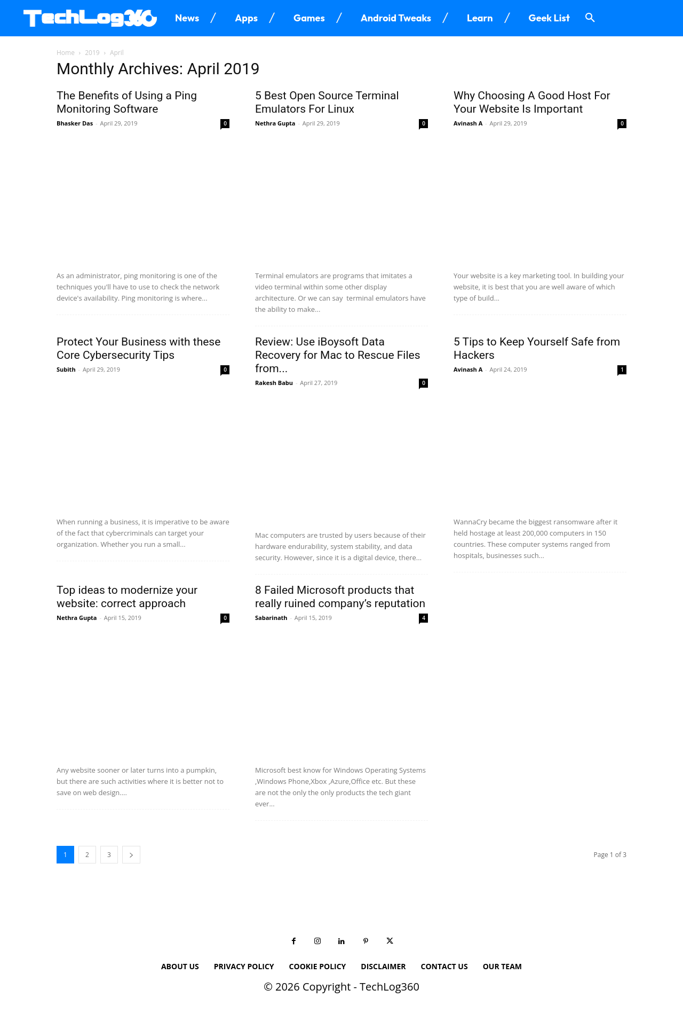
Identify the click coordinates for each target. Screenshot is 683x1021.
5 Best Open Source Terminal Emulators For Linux (327, 102)
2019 (92, 52)
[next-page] (131, 854)
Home (66, 52)
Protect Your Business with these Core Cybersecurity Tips (138, 348)
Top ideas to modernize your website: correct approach (127, 597)
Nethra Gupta (275, 123)
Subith (66, 369)
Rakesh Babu (274, 383)
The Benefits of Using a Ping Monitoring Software (127, 102)
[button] (590, 18)
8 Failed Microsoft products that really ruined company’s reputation (340, 597)
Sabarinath (271, 618)
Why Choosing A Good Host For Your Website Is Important (532, 102)
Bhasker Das (75, 123)
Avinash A (468, 123)
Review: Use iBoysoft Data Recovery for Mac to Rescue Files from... (337, 355)
